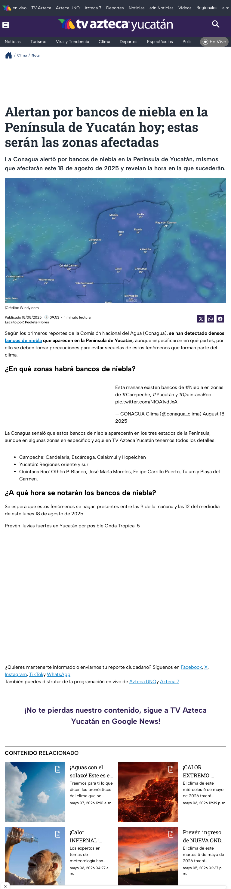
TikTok (36, 674)
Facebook (191, 667)
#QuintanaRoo (195, 394)
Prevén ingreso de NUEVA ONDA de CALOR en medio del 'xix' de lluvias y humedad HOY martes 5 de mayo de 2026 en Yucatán (204, 836)
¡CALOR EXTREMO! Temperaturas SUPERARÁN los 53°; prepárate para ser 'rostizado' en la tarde (204, 771)
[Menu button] (15, 25)
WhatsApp (58, 674)
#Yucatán (163, 394)
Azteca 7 (169, 681)
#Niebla (194, 387)
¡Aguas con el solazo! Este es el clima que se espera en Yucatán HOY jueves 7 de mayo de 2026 (91, 771)
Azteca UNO (142, 681)
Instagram (16, 674)
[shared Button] (210, 319)
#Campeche (136, 394)
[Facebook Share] (220, 319)
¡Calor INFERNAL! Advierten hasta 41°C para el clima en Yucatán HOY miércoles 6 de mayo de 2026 (90, 836)
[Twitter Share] (201, 319)
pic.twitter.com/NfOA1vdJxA (146, 402)
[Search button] (216, 25)
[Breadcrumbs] (11, 55)
